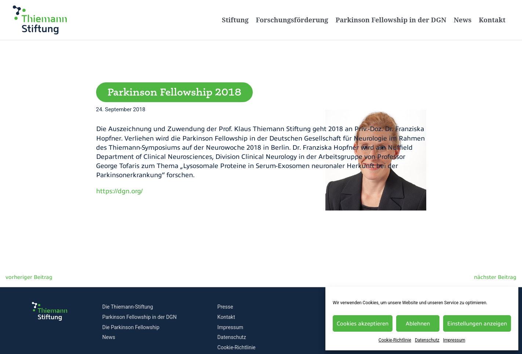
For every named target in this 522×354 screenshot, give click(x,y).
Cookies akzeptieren (362, 324)
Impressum (454, 340)
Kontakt (492, 19)
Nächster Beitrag (497, 279)
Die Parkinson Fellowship (131, 327)
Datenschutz (427, 340)
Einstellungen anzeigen (477, 324)
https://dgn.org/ (119, 191)
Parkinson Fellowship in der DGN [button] (391, 19)
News (463, 19)
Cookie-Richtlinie (395, 340)
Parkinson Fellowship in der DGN (139, 317)
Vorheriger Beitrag (26, 279)
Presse (225, 307)
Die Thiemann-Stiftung (127, 307)
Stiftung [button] (235, 19)
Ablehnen (418, 324)
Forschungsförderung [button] (292, 19)
